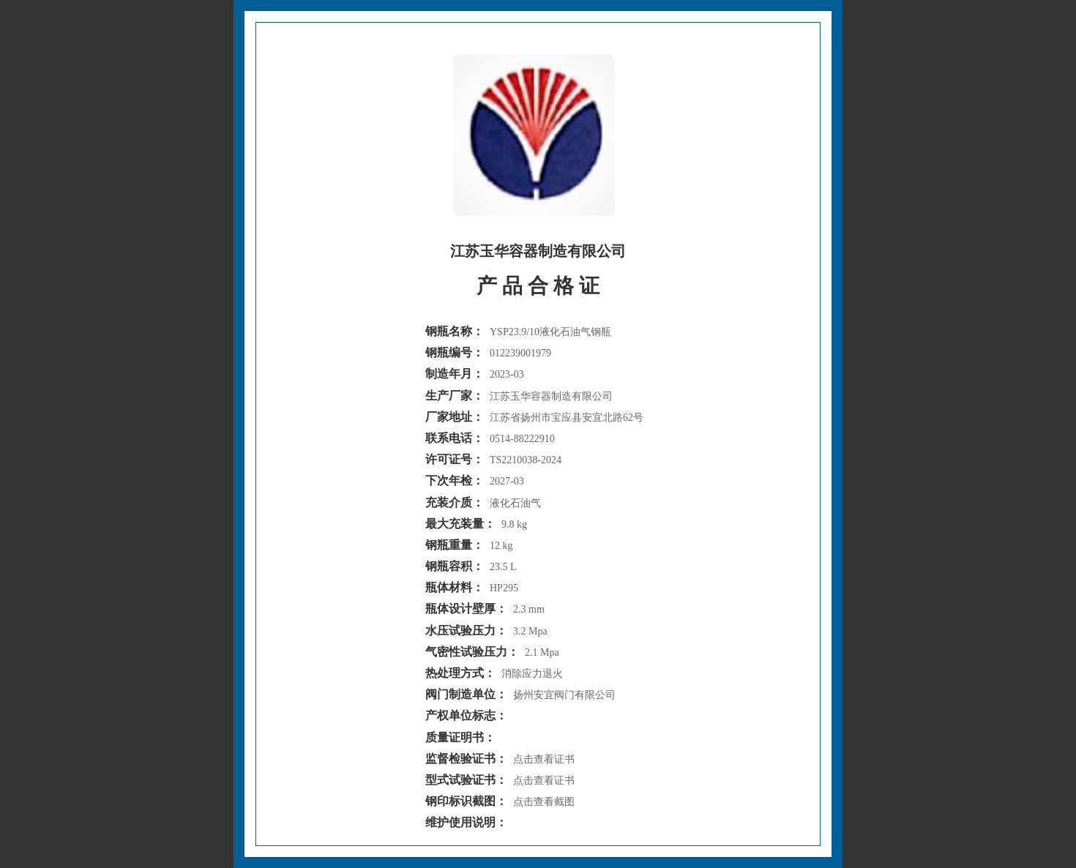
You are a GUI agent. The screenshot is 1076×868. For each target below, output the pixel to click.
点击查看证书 (544, 759)
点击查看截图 (544, 801)
